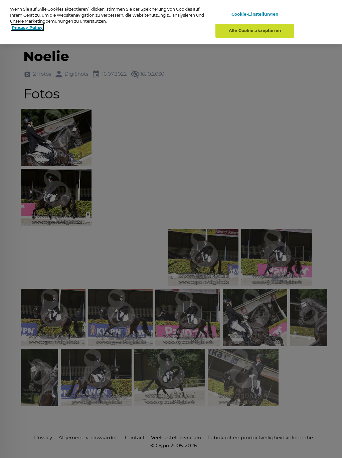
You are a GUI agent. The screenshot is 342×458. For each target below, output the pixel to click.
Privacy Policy (27, 27)
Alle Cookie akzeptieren (255, 30)
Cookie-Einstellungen (254, 14)
